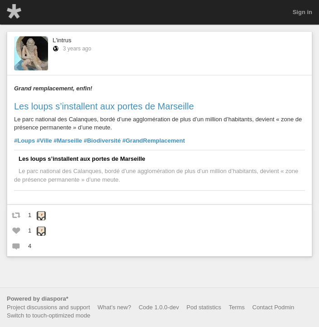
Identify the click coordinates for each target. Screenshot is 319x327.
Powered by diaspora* (37, 298)
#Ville (44, 140)
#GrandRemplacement (153, 140)
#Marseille (67, 140)
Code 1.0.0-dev (159, 307)
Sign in (302, 12)
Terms (237, 307)
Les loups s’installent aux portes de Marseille (104, 106)
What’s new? (114, 307)
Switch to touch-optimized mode (48, 315)
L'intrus (62, 40)
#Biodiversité (102, 140)
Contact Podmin (273, 307)
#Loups (24, 140)
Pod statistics (204, 307)
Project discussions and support (48, 307)
